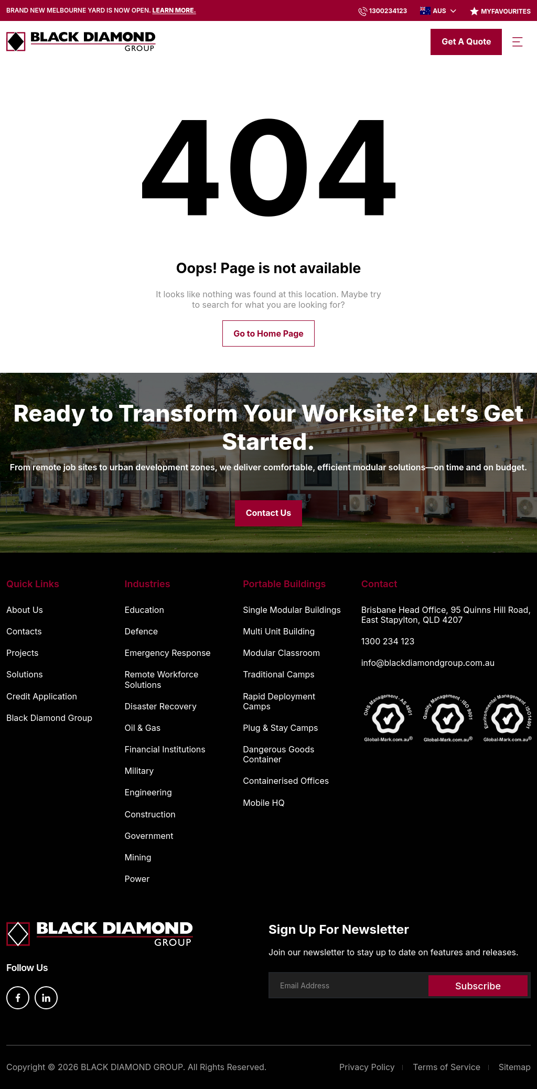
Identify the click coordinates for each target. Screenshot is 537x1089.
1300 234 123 (388, 641)
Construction (150, 815)
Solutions (24, 675)
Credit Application (41, 697)
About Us (24, 610)
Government (149, 836)
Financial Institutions (165, 749)
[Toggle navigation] (517, 42)
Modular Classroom (281, 653)
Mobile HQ (264, 803)
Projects (22, 653)
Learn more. (174, 10)
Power (137, 879)
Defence (141, 632)
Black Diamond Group (49, 718)
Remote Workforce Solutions (162, 679)
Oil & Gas (143, 728)
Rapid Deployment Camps (279, 701)
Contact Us (269, 513)
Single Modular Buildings (292, 610)
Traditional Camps (279, 675)
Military (139, 771)
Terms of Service (446, 1067)
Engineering (148, 792)
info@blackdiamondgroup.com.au (428, 662)
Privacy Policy (367, 1067)
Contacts (24, 632)
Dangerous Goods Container (278, 754)
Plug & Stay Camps (280, 728)
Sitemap (515, 1067)
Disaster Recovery (161, 706)
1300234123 (388, 11)
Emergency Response (168, 653)
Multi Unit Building (279, 632)
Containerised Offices (286, 781)
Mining (138, 857)
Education (144, 610)
